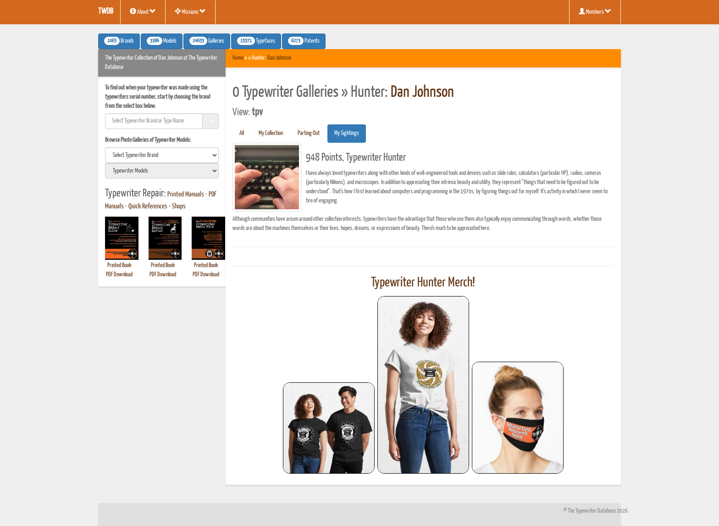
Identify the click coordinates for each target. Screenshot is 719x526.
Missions (190, 11)
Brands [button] (119, 41)
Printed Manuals (185, 194)
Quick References (147, 206)
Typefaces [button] (256, 41)
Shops (179, 206)
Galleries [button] (206, 41)
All (241, 133)
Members (595, 11)
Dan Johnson (279, 58)
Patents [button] (304, 41)
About (143, 11)
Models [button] (162, 41)
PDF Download (119, 275)
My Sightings (346, 133)
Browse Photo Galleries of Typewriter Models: (148, 140)
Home (237, 58)
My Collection (271, 133)
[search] (162, 155)
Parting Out (309, 133)
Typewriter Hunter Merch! (423, 282)
